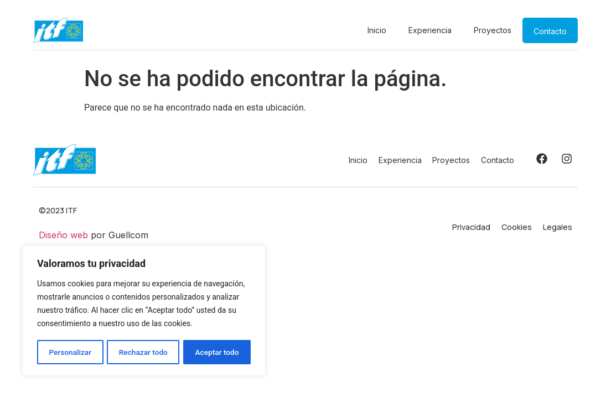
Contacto (550, 31)
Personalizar (69, 352)
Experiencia (430, 30)
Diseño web (63, 234)
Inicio (376, 30)
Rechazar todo (143, 352)
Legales (557, 227)
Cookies (516, 227)
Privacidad (471, 227)
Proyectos (492, 30)
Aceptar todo (217, 352)
